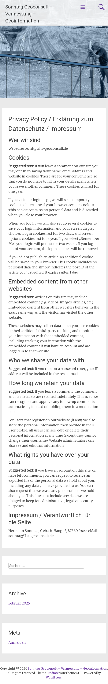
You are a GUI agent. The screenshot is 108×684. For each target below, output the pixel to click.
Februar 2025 (19, 603)
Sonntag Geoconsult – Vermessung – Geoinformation (29, 14)
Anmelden (17, 642)
